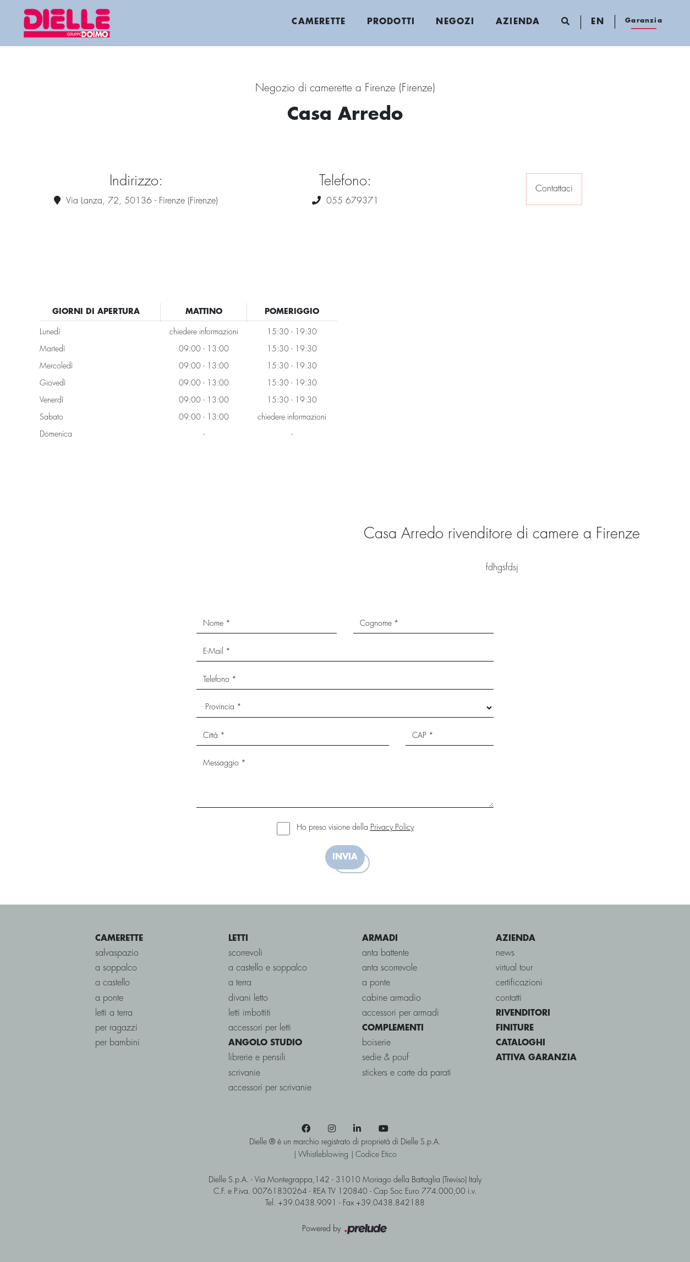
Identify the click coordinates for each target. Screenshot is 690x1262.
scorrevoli (245, 953)
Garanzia (643, 20)
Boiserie (376, 1043)
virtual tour (514, 968)
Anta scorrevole (389, 968)
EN (597, 22)
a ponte (109, 998)
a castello (112, 983)
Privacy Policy (392, 827)
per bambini (117, 1043)
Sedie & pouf (385, 1057)
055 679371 (352, 201)
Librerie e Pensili (257, 1057)
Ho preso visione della (355, 827)
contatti (509, 998)
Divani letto (248, 998)
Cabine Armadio (391, 998)
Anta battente (385, 953)
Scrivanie (244, 1073)
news (505, 953)
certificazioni (519, 983)
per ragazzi (116, 1028)
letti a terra (114, 1013)
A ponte (376, 983)
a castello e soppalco (267, 968)
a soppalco (116, 968)
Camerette (319, 22)
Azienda (518, 22)
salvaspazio (117, 953)
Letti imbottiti (249, 1013)
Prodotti (391, 22)
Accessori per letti (259, 1028)
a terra (239, 983)
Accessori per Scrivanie (269, 1088)
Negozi (455, 22)
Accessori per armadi (400, 1013)
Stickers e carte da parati (406, 1073)
